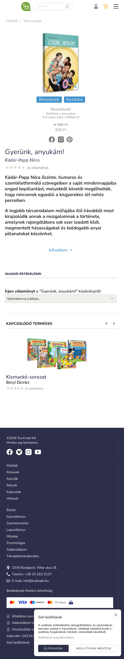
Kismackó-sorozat (26, 377)
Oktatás (12, 536)
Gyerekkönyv (16, 516)
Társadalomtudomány (23, 556)
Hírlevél (12, 498)
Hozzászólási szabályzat (27, 629)
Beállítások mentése (93, 648)
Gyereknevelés (18, 523)
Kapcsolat (14, 492)
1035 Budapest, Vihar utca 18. (32, 567)
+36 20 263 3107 (38, 574)
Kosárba (74, 99)
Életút (11, 510)
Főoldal (12, 21)
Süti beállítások (18, 642)
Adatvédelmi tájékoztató (27, 623)
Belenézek (49, 99)
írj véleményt (37, 167)
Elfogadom (53, 648)
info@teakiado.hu (36, 581)
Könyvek (13, 472)
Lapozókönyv (16, 530)
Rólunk (12, 485)
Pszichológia (16, 543)
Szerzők (12, 479)
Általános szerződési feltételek (32, 616)
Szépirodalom (17, 549)
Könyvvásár (33, 21)
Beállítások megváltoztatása (56, 637)
